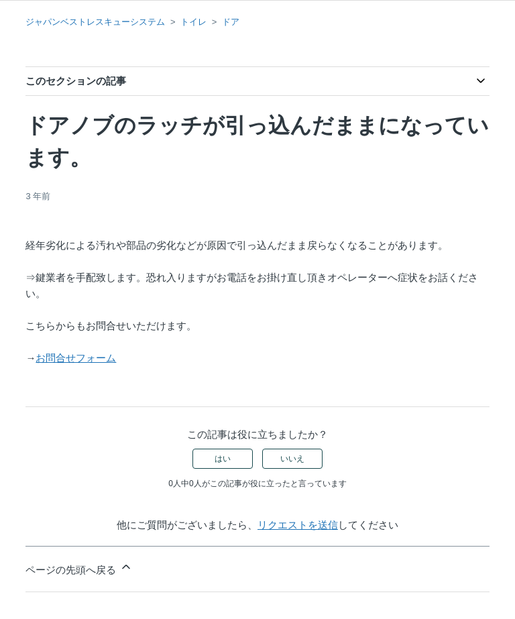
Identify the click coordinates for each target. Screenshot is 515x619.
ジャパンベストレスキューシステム (95, 22)
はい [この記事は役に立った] (223, 458)
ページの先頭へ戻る (78, 567)
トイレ (193, 22)
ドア (230, 22)
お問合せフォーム (76, 357)
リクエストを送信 (298, 524)
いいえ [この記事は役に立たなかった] (292, 458)
